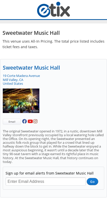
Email (12, 121)
